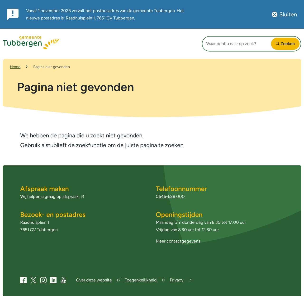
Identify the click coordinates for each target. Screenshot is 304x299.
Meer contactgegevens (178, 241)
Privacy (180, 280)
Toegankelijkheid (145, 280)
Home (15, 67)
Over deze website (98, 280)
